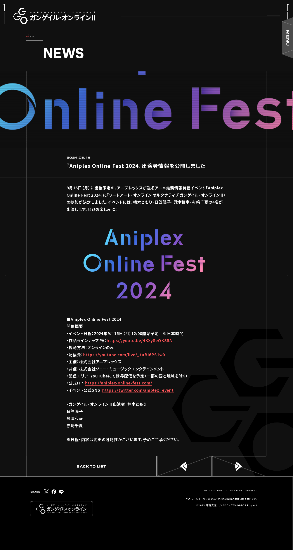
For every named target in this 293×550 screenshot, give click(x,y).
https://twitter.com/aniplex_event (138, 390)
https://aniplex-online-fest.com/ (118, 383)
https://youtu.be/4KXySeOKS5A (139, 340)
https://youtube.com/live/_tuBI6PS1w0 (124, 354)
